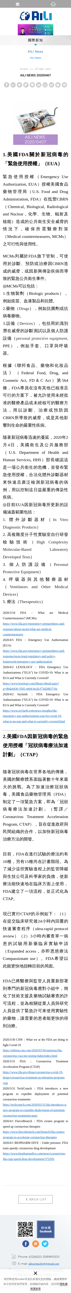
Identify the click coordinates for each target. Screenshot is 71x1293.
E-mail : (23, 1263)
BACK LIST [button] (35, 1199)
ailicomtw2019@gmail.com (43, 1263)
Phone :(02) (26, 1256)
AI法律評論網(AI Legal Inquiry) (36, 15)
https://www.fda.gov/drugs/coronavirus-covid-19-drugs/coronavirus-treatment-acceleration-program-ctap (34, 1078)
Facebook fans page (46, 1229)
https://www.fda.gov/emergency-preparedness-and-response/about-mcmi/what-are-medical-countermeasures (34, 629)
